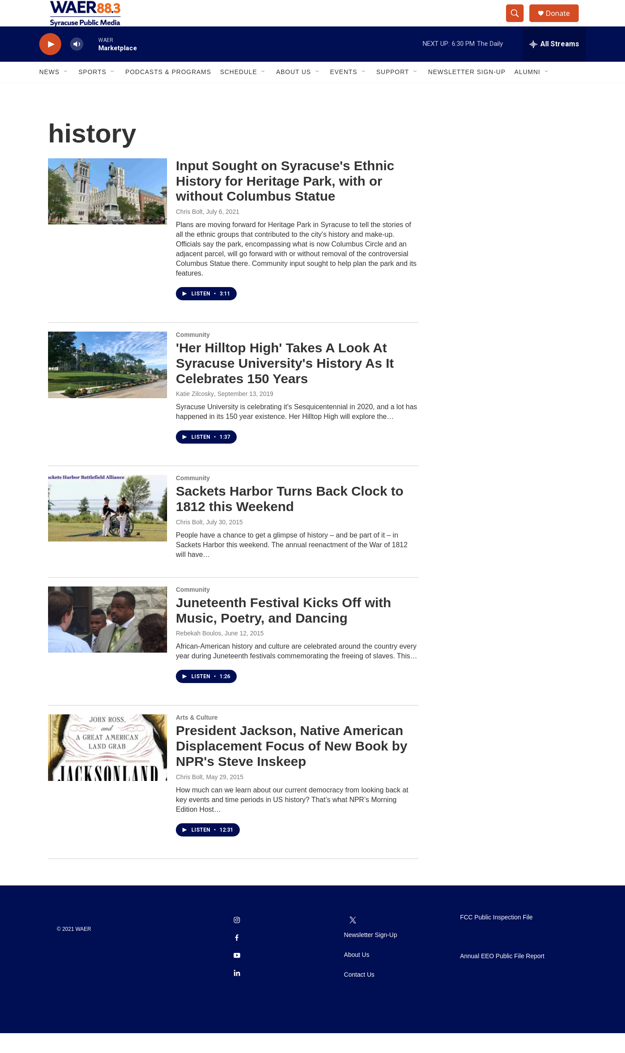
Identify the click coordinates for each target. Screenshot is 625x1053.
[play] (50, 64)
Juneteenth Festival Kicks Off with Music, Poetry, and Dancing (283, 630)
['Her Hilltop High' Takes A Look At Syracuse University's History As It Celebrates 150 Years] (107, 384)
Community (193, 354)
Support (392, 91)
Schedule (238, 91)
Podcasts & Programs (168, 91)
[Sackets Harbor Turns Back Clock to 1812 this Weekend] (107, 528)
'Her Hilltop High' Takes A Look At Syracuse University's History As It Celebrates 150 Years (285, 383)
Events (343, 91)
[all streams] (554, 64)
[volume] (76, 64)
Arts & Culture (197, 737)
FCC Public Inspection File (496, 937)
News (49, 91)
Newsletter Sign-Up (467, 91)
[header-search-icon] (519, 23)
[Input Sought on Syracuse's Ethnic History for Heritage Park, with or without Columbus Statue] (107, 211)
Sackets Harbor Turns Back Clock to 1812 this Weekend (289, 519)
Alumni (527, 91)
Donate (563, 23)
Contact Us (359, 994)
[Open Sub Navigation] (66, 91)
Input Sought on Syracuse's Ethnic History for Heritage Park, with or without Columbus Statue (285, 201)
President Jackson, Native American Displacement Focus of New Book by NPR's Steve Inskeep (291, 765)
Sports (92, 91)
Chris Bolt (189, 231)
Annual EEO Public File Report (502, 976)
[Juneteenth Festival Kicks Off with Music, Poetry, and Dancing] (107, 639)
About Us (293, 91)
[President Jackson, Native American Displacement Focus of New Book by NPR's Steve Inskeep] (107, 767)
